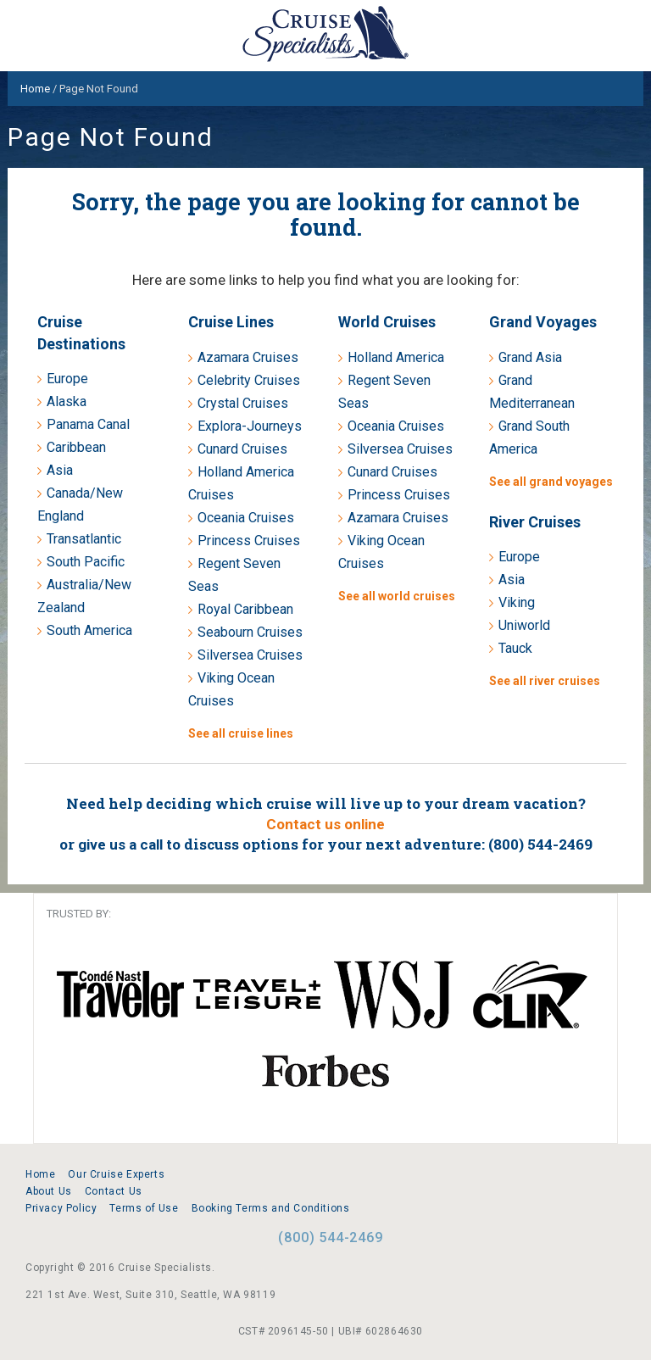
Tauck (515, 648)
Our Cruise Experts (116, 1174)
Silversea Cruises (250, 655)
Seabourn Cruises (250, 632)
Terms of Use (143, 1208)
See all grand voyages (551, 481)
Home (40, 1174)
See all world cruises (396, 596)
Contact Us (113, 1191)
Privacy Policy (61, 1208)
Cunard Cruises (242, 449)
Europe (67, 379)
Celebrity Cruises (249, 380)
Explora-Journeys (250, 426)
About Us (48, 1191)
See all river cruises (544, 681)
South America (89, 630)
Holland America (396, 357)
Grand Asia (530, 357)
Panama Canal (88, 424)
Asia (60, 470)
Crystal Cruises (243, 403)
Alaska (66, 401)
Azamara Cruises (248, 357)
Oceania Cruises (246, 518)
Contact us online (325, 824)
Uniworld (524, 625)
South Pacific (86, 562)
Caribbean (76, 447)
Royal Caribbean (245, 609)
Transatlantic (84, 539)
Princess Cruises (249, 540)
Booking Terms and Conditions (271, 1208)
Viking (516, 602)
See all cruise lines (240, 733)
